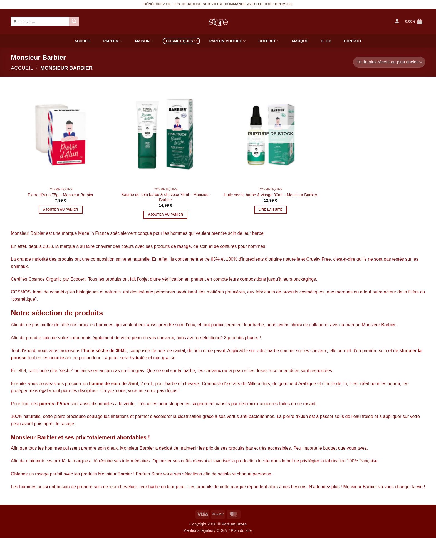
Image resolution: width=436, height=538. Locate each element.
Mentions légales (198, 530)
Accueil (83, 41)
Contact (352, 41)
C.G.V (222, 530)
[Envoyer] (74, 21)
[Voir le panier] (413, 21)
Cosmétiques (181, 41)
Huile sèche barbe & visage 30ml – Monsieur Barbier (270, 195)
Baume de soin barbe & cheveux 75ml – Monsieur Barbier (165, 197)
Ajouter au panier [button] (60, 209)
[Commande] (389, 62)
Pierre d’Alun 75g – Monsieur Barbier (60, 195)
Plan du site (241, 530)
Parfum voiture (227, 41)
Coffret (268, 41)
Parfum (112, 41)
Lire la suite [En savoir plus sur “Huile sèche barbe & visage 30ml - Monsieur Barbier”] (271, 209)
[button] (397, 21)
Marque (300, 41)
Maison (144, 41)
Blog (326, 41)
